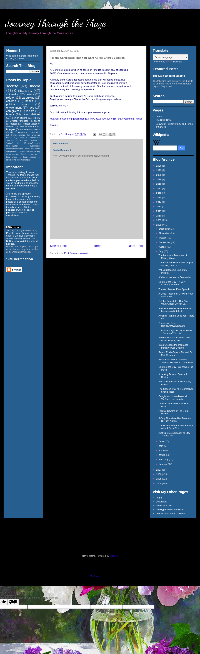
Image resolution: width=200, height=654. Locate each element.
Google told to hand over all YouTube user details (172, 397)
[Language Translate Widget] (170, 57)
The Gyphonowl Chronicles (169, 509)
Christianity (23, 90)
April (161, 450)
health (29, 101)
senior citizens (19, 117)
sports (37, 121)
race (31, 107)
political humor (17, 104)
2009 (159, 220)
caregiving (28, 97)
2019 (159, 179)
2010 (159, 215)
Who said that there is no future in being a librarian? (22, 57)
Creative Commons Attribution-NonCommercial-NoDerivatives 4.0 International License (22, 239)
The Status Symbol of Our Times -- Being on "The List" (175, 332)
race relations (31, 114)
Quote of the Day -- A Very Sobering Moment (171, 283)
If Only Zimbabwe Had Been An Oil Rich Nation (174, 419)
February (164, 459)
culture (30, 94)
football (13, 123)
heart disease (29, 157)
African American (19, 121)
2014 (159, 202)
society (12, 86)
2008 (159, 224)
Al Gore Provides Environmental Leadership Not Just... (174, 310)
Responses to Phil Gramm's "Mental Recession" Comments (175, 361)
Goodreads (161, 501)
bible (12, 132)
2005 (159, 478)
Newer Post (58, 246)
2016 (159, 193)
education (35, 132)
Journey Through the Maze (55, 22)
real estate (25, 129)
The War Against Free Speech (173, 289)
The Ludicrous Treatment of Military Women (172, 256)
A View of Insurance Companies (174, 277)
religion (10, 97)
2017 (159, 188)
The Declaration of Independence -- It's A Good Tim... (175, 427)
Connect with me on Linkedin (170, 513)
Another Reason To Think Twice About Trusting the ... (174, 339)
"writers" (34, 140)
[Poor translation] (13, 602)
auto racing (32, 154)
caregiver (22, 132)
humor (10, 114)
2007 (159, 469)
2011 (159, 211)
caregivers (12, 111)
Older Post (135, 246)
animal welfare (28, 126)
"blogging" (23, 140)
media (35, 86)
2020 (159, 175)
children (11, 101)
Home (97, 246)
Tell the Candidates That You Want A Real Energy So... (173, 302)
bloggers (10, 129)
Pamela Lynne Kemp (17, 233)
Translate (174, 61)
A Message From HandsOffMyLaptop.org (171, 324)
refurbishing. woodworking (17, 160)
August (163, 246)
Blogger (114, 556)
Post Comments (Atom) (76, 253)
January (163, 464)
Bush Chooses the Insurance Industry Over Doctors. (173, 346)
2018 (159, 184)
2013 (159, 206)
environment (14, 107)
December (165, 228)
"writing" (9, 143)
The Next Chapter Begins (169, 75)
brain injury (11, 157)
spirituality (12, 94)
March (162, 455)
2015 (159, 197)
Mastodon (95, 576)
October (163, 237)
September (165, 242)
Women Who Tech (16, 154)
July (161, 251)
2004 (159, 483)
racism (30, 111)
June (162, 441)
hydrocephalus (18, 135)
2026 (159, 165)
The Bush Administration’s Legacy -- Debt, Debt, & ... (175, 264)
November (165, 233)
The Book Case (164, 120)
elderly (36, 117)
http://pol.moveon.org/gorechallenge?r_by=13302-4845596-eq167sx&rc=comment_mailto (96, 118)
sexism (37, 129)
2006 (159, 474)
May (161, 445)
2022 (159, 170)
